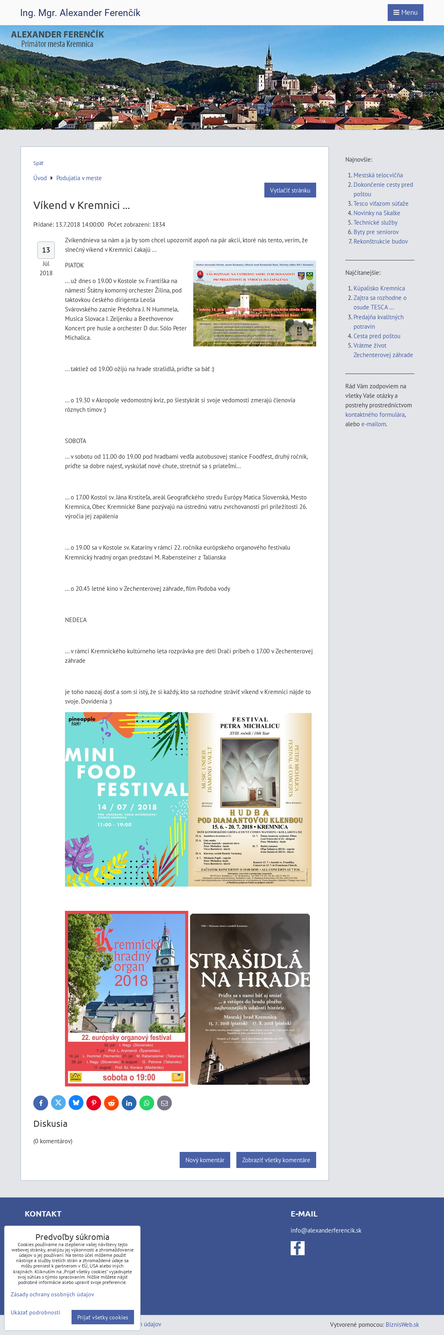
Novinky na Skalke (377, 213)
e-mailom (373, 424)
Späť (38, 163)
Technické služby (376, 222)
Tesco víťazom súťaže (381, 203)
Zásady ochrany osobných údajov (52, 1294)
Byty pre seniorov (376, 232)
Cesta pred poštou (377, 336)
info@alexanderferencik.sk (326, 1230)
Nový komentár (204, 1160)
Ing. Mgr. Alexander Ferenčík (80, 13)
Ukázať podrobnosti (35, 1312)
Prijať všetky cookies (102, 1317)
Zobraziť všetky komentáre (276, 1160)
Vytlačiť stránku (290, 190)
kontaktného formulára (375, 414)
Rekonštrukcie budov (381, 241)
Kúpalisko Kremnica (379, 288)
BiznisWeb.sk (402, 1324)
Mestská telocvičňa (378, 175)
